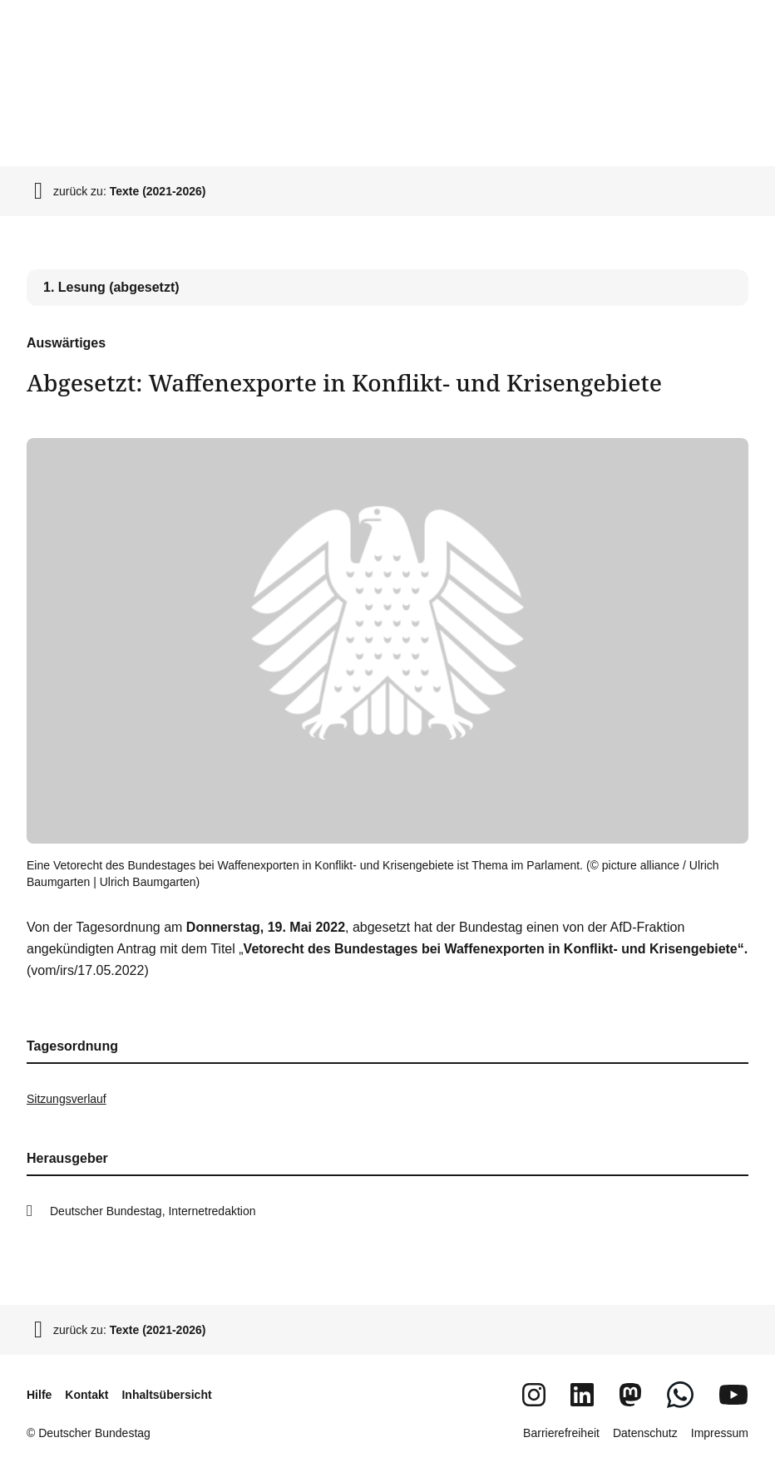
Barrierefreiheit (561, 1433)
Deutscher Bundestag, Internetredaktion (153, 1211)
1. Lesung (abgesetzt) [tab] (111, 287)
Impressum (719, 1433)
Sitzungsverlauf (66, 1098)
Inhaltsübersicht (166, 1394)
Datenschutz (645, 1433)
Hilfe (39, 1394)
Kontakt (86, 1394)
